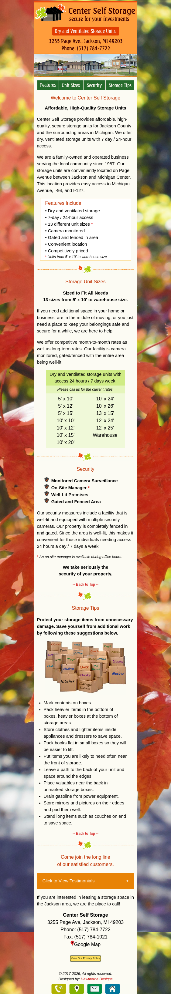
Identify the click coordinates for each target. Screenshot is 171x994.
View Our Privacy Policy (85, 958)
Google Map (85, 944)
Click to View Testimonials (69, 880)
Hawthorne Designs (97, 979)
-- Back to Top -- (85, 584)
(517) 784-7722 (93, 929)
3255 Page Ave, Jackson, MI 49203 (85, 922)
